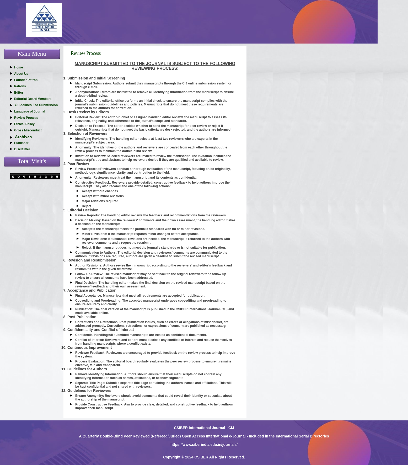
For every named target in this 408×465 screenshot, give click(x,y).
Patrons (20, 86)
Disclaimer (22, 149)
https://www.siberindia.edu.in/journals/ (204, 444)
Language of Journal (29, 111)
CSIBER (201, 457)
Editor (18, 92)
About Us (21, 74)
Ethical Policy (24, 124)
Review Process (26, 118)
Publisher (21, 143)
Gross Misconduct (28, 130)
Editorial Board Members (32, 99)
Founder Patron (25, 80)
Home (18, 67)
